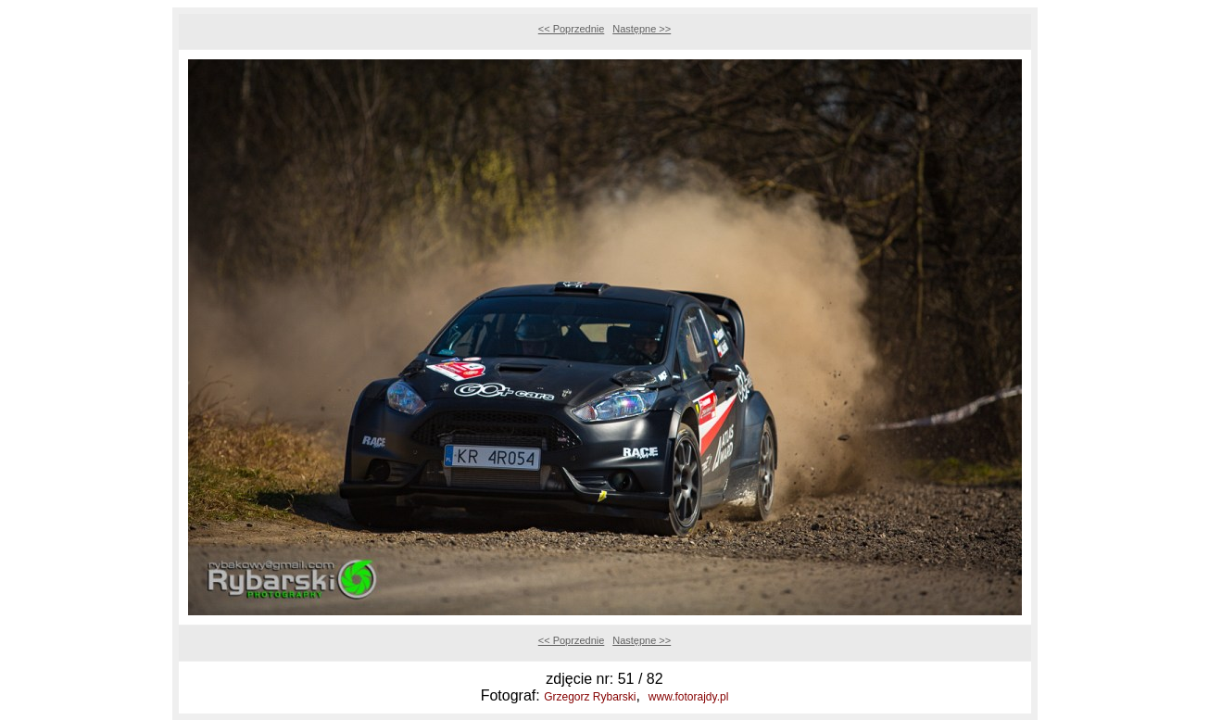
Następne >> (641, 28)
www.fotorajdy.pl (688, 696)
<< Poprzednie (571, 28)
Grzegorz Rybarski (590, 696)
